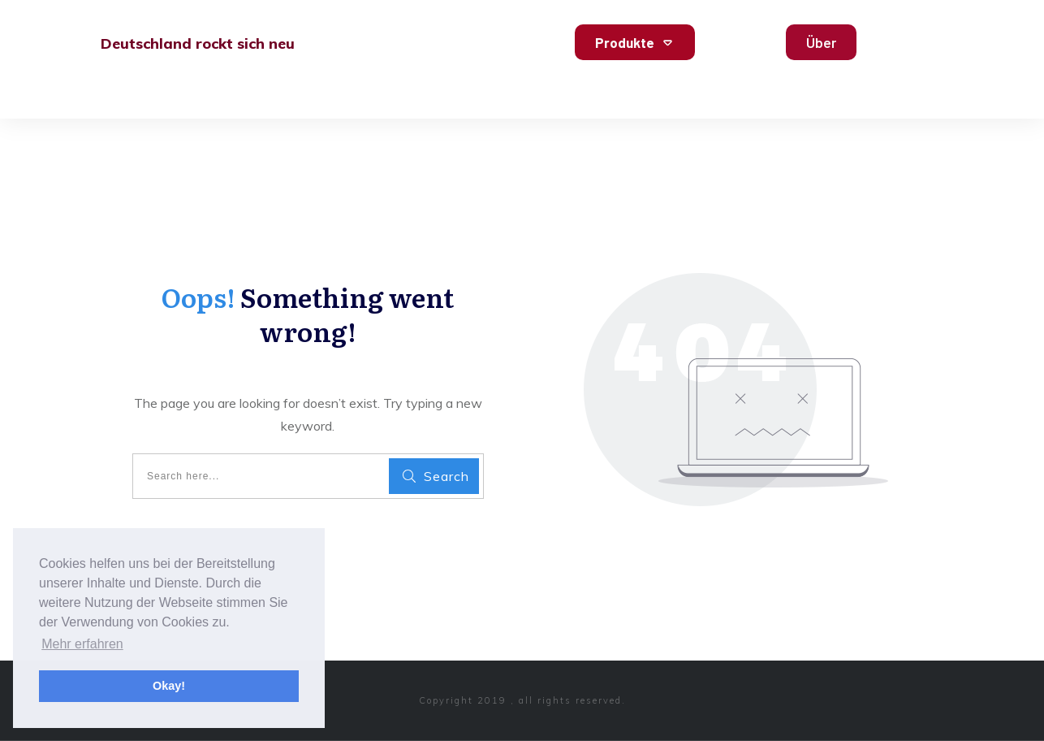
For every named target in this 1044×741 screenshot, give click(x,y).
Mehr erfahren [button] (82, 644)
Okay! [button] (169, 685)
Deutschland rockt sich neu (198, 43)
